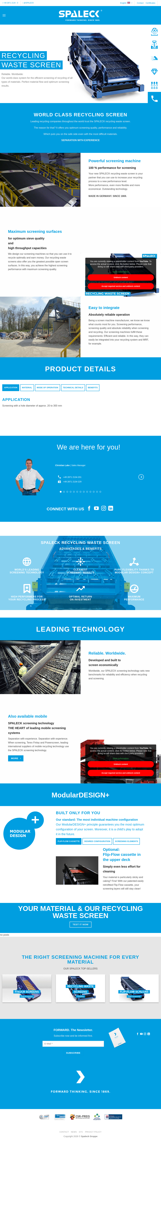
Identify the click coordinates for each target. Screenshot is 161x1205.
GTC (81, 1132)
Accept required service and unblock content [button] (121, 286)
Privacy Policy (93, 1132)
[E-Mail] (73, 1044)
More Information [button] (121, 272)
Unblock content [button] (121, 277)
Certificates (150, 3)
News (74, 1132)
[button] (4, 15)
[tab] (10, 387)
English (126, 3)
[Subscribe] (73, 1053)
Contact (140, 3)
